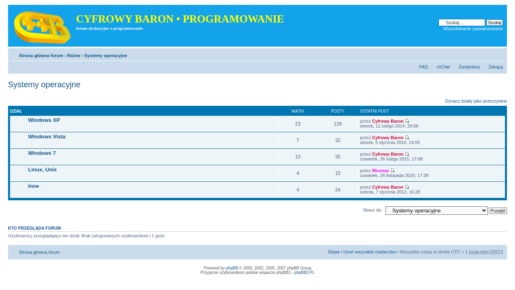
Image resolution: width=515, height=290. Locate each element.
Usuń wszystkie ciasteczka (369, 251)
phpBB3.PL (304, 272)
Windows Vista (47, 137)
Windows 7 (42, 153)
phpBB (232, 268)
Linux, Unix (42, 170)
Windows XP (44, 120)
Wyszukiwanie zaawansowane (473, 28)
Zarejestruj (469, 66)
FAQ (423, 66)
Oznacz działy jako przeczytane (476, 101)
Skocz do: (372, 210)
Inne (33, 186)
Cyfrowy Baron (388, 121)
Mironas (380, 170)
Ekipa (334, 251)
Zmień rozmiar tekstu (497, 54)
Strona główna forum (41, 55)
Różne (73, 55)
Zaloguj (495, 66)
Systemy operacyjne (105, 55)
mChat (443, 66)
